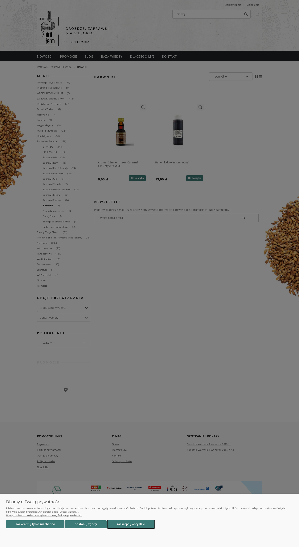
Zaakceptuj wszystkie (131, 524)
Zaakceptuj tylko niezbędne (35, 524)
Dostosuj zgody (86, 524)
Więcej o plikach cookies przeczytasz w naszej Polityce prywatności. (44, 515)
